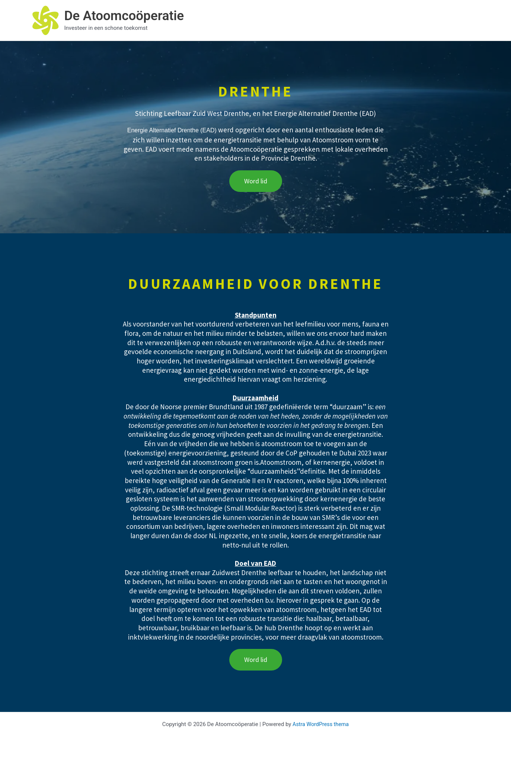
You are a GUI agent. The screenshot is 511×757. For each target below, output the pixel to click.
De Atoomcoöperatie (124, 15)
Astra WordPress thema (320, 724)
